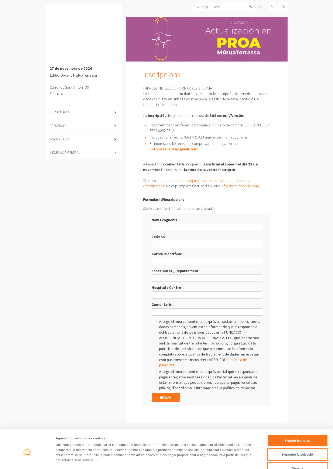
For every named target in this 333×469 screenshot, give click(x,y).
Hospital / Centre (166, 287)
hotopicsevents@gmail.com (173, 149)
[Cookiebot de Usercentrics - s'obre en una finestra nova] (27, 461)
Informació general (65, 152)
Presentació (59, 112)
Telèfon (158, 236)
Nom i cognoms (164, 219)
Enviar (165, 397)
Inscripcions (59, 139)
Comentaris (162, 304)
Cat (261, 6)
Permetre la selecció (297, 435)
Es (272, 6)
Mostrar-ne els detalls (72, 460)
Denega (297, 449)
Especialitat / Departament (175, 270)
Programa (57, 125)
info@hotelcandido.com (240, 185)
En (283, 6)
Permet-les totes (297, 421)
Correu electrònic (167, 253)
